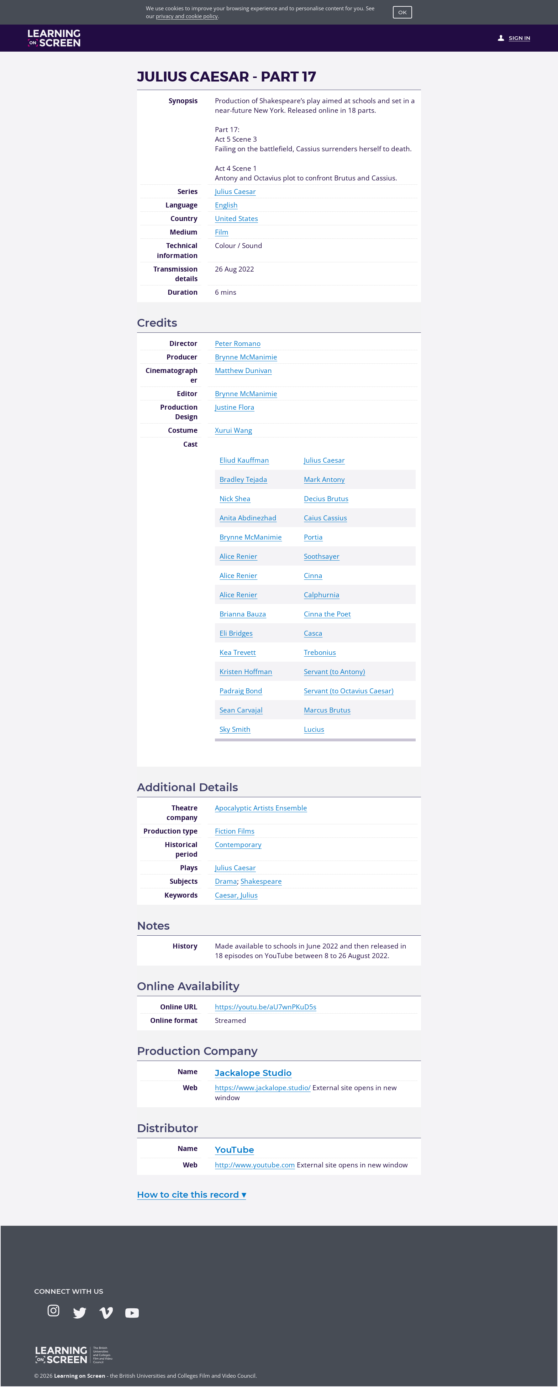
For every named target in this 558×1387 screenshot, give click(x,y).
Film (221, 232)
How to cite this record (191, 1194)
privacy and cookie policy (187, 16)
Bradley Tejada (243, 479)
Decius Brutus (326, 498)
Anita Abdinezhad (248, 517)
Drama (226, 881)
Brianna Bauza (243, 614)
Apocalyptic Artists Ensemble (261, 808)
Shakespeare (261, 881)
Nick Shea (235, 498)
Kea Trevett (238, 652)
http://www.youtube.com (255, 1165)
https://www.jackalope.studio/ (263, 1087)
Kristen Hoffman (246, 671)
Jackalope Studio (253, 1072)
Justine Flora (234, 407)
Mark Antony (324, 479)
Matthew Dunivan (243, 370)
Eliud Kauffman (244, 460)
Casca (313, 633)
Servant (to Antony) (334, 671)
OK (402, 12)
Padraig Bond (241, 690)
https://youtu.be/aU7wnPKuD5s (265, 1007)
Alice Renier (238, 556)
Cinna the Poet (327, 614)
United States (236, 218)
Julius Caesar (235, 191)
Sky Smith (235, 729)
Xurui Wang (233, 430)
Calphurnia (321, 594)
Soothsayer (321, 556)
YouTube (234, 1149)
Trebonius (320, 652)
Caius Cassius (325, 517)
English (226, 205)
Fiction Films (234, 831)
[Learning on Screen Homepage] (54, 38)
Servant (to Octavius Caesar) (349, 690)
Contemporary (238, 844)
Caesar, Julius (236, 895)
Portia (313, 537)
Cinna (313, 575)
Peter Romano (237, 343)
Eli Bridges (236, 633)
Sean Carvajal (241, 710)
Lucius (314, 729)
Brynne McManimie (246, 357)
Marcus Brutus (327, 710)
